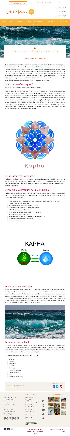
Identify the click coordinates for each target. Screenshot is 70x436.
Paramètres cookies (38, 433)
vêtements (20, 21)
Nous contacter (29, 417)
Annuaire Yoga (8, 413)
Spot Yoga (35, 24)
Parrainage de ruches (10, 408)
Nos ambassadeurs (9, 411)
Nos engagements (9, 399)
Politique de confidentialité (29, 405)
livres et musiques (51, 21)
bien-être (28, 21)
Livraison (28, 399)
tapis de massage (38, 21)
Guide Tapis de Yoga (10, 404)
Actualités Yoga (8, 409)
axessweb (56, 430)
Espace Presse (29, 419)
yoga (3, 21)
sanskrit (9, 87)
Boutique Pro (29, 409)
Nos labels (7, 403)
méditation (11, 21)
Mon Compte (29, 397)
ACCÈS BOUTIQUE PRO (18, 3)
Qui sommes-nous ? (9, 401)
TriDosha (39, 67)
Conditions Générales (31, 403)
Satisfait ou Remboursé (32, 401)
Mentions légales (31, 432)
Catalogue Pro (29, 411)
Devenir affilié (8, 415)
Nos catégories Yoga (10, 397)
